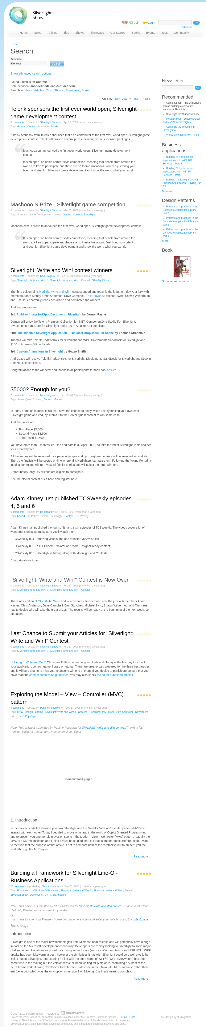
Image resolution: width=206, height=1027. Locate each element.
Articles (39, 90)
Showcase (72, 90)
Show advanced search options (31, 73)
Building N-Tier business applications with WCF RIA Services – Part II (178, 160)
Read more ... (142, 856)
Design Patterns (178, 200)
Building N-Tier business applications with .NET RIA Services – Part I (178, 171)
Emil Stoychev (95, 296)
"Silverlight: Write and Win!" (53, 291)
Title (136, 98)
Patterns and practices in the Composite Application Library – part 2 (180, 221)
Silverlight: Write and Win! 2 (76, 890)
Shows (58, 90)
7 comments (17, 276)
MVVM (21, 516)
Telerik (54, 126)
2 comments (17, 395)
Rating (146, 98)
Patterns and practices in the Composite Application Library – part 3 (180, 210)
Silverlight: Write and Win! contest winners (61, 270)
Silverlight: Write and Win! (64, 280)
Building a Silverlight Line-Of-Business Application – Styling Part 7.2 (182, 183)
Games (21, 126)
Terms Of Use (127, 1017)
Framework (23, 890)
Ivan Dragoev (47, 276)
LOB (34, 890)
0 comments (17, 122)
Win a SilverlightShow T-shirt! (182, 134)
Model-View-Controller (120, 711)
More (165, 191)
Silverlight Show (49, 122)
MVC (20, 711)
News (28, 90)
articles (111, 370)
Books (86, 90)
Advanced (187, 27)
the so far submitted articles (115, 675)
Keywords (16, 59)
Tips (49, 90)
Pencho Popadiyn (50, 707)
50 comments (18, 886)
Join (137, 22)
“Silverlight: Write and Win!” (28, 662)
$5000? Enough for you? (40, 389)
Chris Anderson (50, 886)
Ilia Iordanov (47, 511)
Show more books (174, 281)
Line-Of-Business (48, 890)
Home (14, 44)
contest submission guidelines (49, 675)
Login (151, 22)
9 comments (17, 707)
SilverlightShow (100, 280)
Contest (32, 126)
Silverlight (89, 214)
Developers (141, 711)
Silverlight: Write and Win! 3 (32, 280)
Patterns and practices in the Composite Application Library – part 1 (180, 233)
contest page (139, 919)
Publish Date (120, 98)
